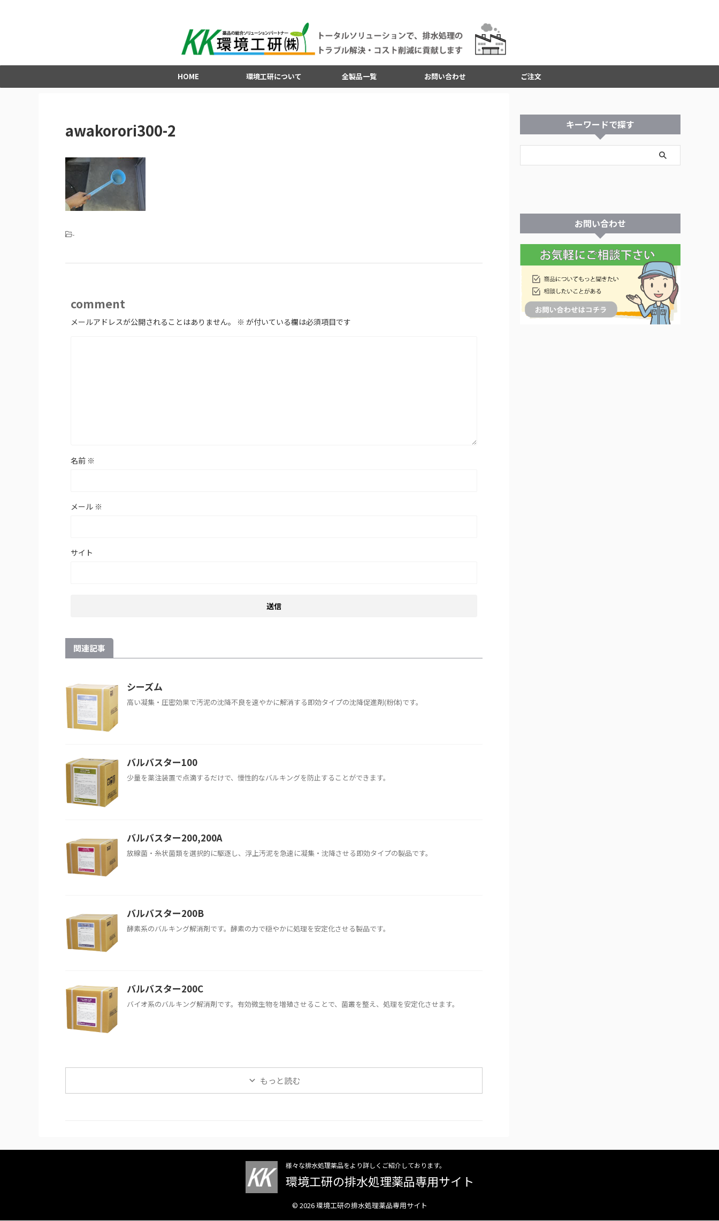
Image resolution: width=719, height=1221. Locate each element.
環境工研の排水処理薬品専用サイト (380, 1181)
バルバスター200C (162, 991)
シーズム (143, 689)
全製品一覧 (359, 79)
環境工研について (274, 79)
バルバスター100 (160, 765)
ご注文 (531, 79)
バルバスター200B (162, 915)
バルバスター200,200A (171, 840)
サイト (82, 555)
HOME (188, 79)
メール (86, 509)
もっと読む (280, 1083)
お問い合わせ (445, 79)
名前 (83, 463)
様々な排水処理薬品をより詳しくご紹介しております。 (366, 1165)
